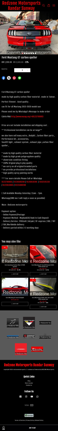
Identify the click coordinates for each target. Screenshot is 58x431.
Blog (29, 381)
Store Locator (29, 383)
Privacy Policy (30, 420)
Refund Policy (39, 420)
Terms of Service (20, 420)
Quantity (4, 69)
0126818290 (32, 182)
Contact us (29, 385)
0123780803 (7, 182)
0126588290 (19, 182)
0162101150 (44, 182)
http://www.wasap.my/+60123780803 (27, 116)
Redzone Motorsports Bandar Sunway (21, 6)
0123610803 (8, 185)
